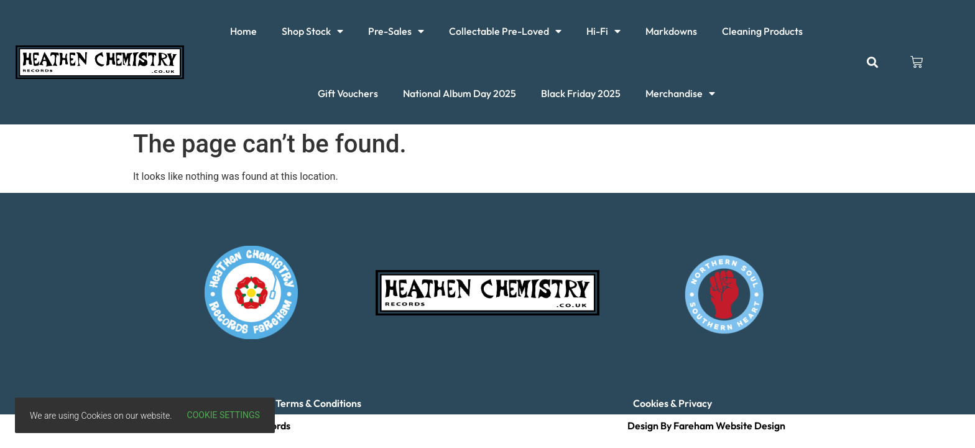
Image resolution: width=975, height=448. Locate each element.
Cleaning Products (762, 31)
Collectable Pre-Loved (505, 31)
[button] (872, 62)
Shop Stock (312, 31)
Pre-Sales (396, 31)
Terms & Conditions (318, 403)
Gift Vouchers (348, 93)
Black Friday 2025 (581, 93)
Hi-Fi (603, 31)
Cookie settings (223, 415)
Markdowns (671, 31)
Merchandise (680, 93)
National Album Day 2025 (459, 93)
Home (243, 31)
